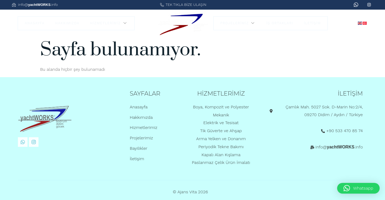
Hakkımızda (67, 23)
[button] (358, 188)
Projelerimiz (238, 23)
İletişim (312, 23)
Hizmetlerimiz (109, 23)
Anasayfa (34, 23)
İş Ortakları (279, 23)
